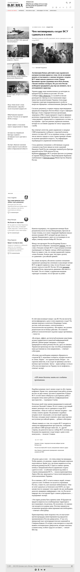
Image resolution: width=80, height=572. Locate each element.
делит (40, 91)
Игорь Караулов (12, 240)
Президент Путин (42, 10)
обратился (42, 153)
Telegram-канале (49, 158)
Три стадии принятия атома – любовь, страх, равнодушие (16, 201)
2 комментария (14, 212)
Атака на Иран (12, 10)
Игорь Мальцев (12, 219)
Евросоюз (53, 10)
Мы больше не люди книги (15, 222)
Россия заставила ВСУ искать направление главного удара (51, 447)
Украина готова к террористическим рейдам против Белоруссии (49, 444)
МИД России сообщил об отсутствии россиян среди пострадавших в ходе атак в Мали (36, 5)
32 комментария (14, 232)
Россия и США (30, 10)
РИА (41, 96)
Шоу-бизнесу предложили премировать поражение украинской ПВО (49, 451)
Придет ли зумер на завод (15, 243)
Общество (49, 27)
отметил (62, 246)
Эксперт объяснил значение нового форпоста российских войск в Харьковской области (17, 147)
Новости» (47, 96)
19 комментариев (15, 253)
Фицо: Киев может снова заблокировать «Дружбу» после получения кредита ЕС (17, 107)
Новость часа (30, 1)
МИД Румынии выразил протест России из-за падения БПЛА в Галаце (18, 117)
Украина (21, 10)
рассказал (66, 267)
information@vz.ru (47, 566)
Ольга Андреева (12, 197)
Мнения (10, 193)
